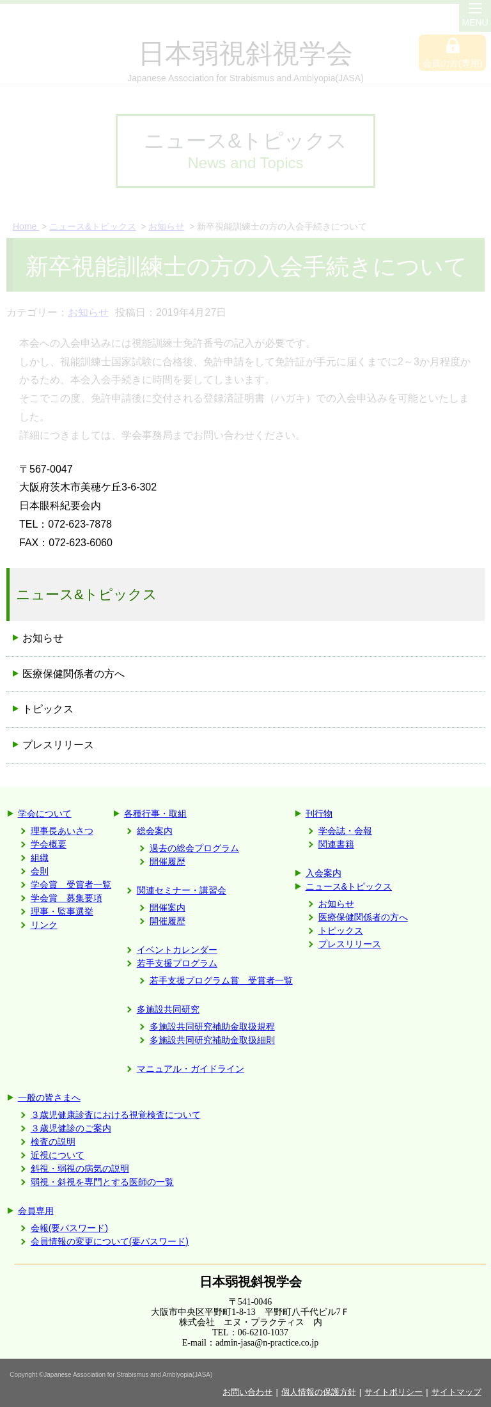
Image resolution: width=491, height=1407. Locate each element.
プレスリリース (349, 944)
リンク (44, 925)
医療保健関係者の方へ (363, 917)
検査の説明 (53, 1141)
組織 (40, 858)
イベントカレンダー (177, 950)
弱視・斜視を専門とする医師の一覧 (102, 1182)
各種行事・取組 (155, 813)
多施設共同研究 (168, 1009)
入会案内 (323, 873)
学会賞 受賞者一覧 (71, 884)
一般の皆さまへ (49, 1097)
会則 (40, 871)
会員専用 (36, 1211)
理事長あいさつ (62, 831)
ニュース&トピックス (349, 886)
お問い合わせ (247, 1392)
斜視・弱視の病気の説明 (80, 1168)
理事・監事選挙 (62, 911)
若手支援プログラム (177, 963)
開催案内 (167, 907)
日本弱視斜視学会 (250, 1282)
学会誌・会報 (345, 831)
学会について (45, 813)
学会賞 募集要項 (66, 898)
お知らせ (42, 638)
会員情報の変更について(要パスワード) (110, 1241)
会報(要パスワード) (69, 1228)
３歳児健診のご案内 (71, 1128)
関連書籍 (336, 844)
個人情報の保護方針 (318, 1392)
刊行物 (319, 813)
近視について (57, 1155)
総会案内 (155, 831)
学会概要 (48, 844)
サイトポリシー (393, 1392)
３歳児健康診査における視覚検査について (116, 1115)
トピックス (340, 930)
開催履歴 (167, 861)
